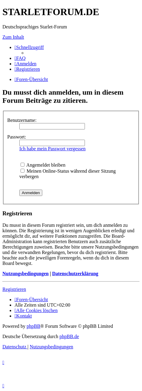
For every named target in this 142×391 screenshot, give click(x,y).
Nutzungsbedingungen (25, 273)
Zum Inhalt (13, 37)
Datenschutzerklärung (75, 273)
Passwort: (16, 136)
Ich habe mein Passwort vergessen (52, 148)
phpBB (33, 326)
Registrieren (14, 289)
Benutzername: (22, 120)
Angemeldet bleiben (43, 165)
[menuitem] (20, 58)
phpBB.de (69, 336)
